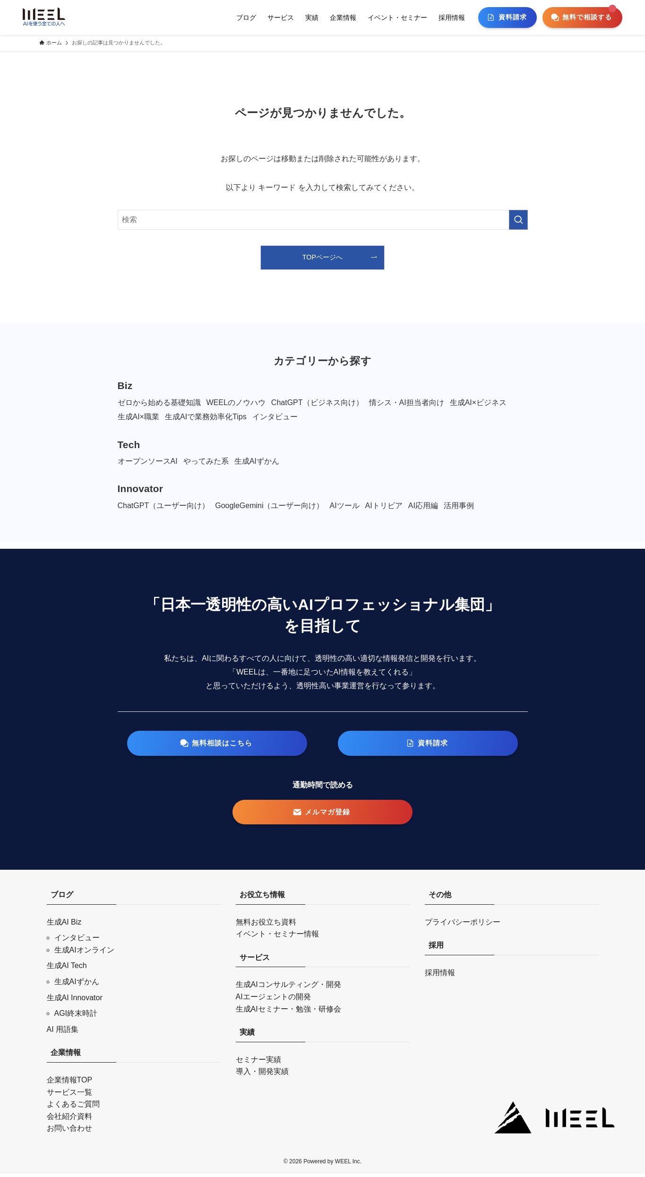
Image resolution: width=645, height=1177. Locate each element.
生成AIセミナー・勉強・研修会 (288, 1012)
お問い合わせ (69, 1131)
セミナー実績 (258, 1063)
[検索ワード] (323, 220)
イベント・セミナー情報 (277, 937)
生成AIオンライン (84, 953)
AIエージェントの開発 (273, 1000)
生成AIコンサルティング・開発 (288, 988)
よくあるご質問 (73, 1107)
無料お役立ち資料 (266, 925)
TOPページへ (322, 257)
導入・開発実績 (262, 1075)
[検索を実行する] (518, 220)
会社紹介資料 (69, 1120)
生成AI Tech (67, 969)
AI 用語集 (63, 1033)
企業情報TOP (70, 1083)
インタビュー (77, 941)
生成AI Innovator (75, 1001)
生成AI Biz (64, 925)
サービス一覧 (69, 1095)
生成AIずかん (76, 985)
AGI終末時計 (76, 1017)
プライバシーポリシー (462, 925)
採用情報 (440, 976)
